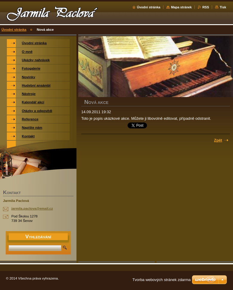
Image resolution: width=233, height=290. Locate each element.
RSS (205, 7)
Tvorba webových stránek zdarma (161, 279)
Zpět (218, 140)
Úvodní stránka (148, 7)
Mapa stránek (181, 7)
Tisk (223, 7)
